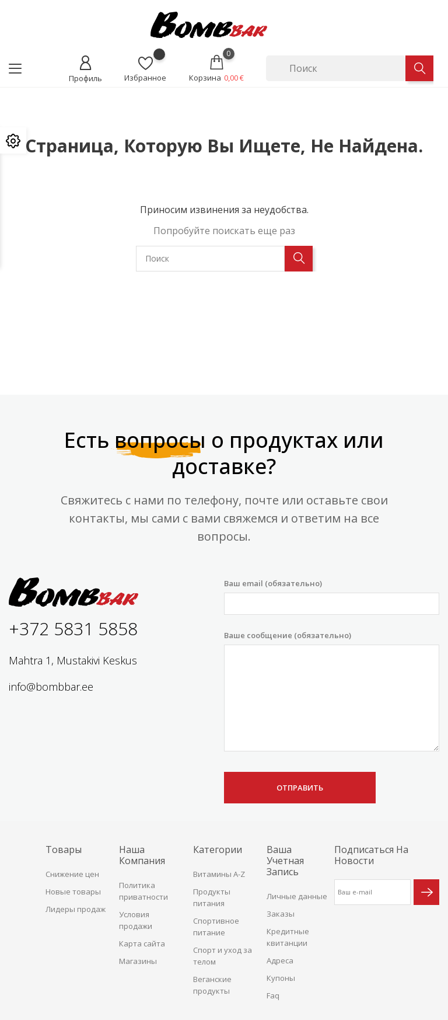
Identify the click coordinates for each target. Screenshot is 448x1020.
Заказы (281, 913)
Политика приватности (143, 891)
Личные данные (297, 896)
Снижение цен (72, 874)
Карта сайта (142, 943)
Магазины (138, 961)
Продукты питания (211, 897)
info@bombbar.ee (51, 687)
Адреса (280, 960)
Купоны (281, 978)
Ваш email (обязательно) (331, 596)
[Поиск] (335, 68)
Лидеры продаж (76, 909)
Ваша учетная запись (285, 860)
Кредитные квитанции (288, 937)
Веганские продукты (212, 985)
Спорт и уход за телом (222, 956)
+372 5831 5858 (73, 628)
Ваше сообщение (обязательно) (331, 690)
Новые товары (73, 891)
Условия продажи (135, 920)
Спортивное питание (216, 926)
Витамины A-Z (219, 874)
